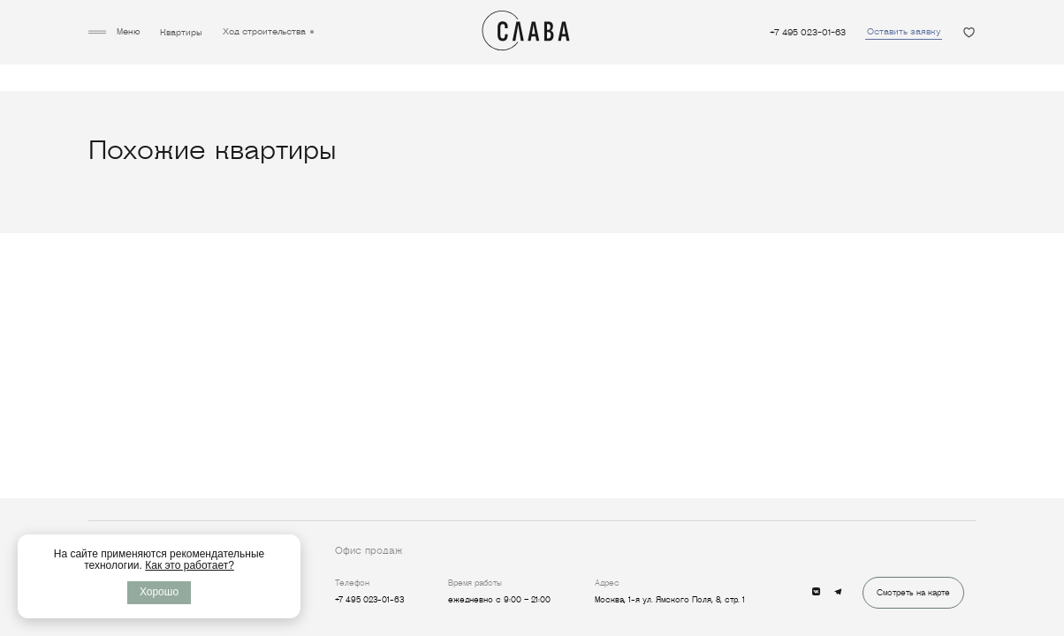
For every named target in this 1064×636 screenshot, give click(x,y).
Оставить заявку (903, 31)
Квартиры (181, 32)
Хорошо (159, 592)
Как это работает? (189, 565)
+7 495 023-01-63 (808, 32)
